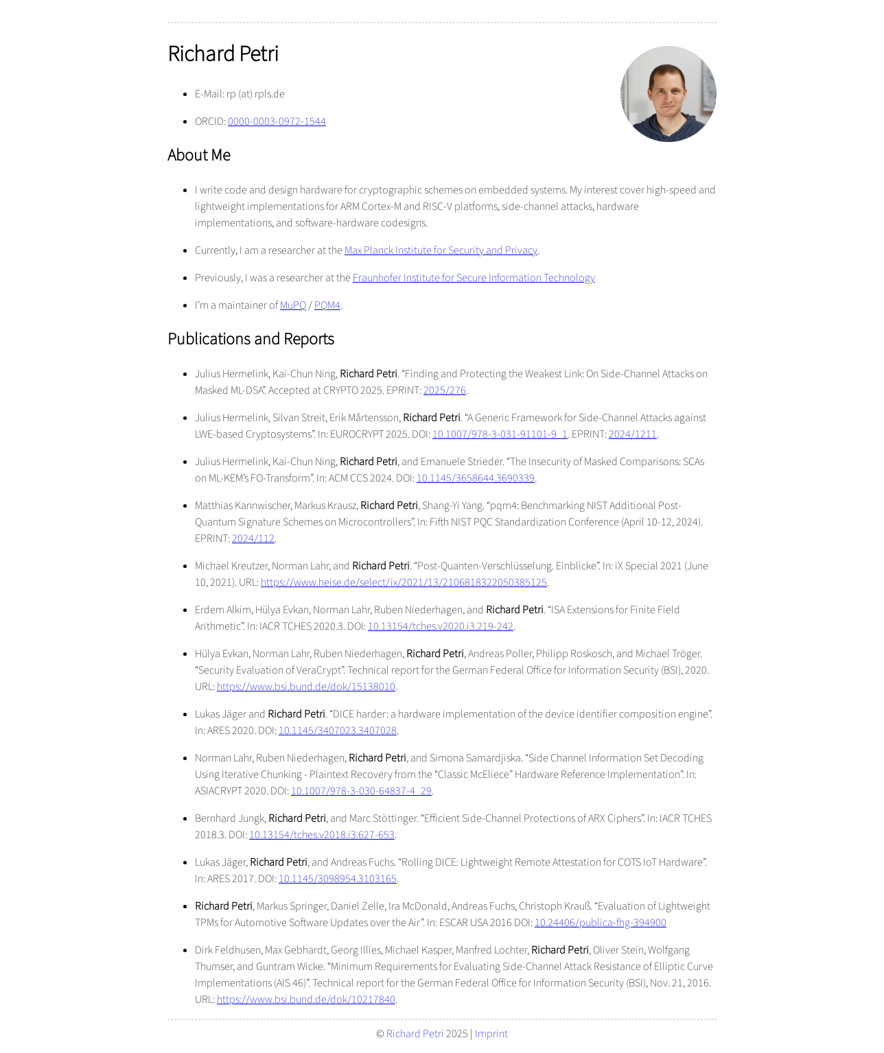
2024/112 (253, 538)
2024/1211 (633, 434)
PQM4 (327, 305)
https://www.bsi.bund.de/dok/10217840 (306, 999)
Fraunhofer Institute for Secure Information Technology (474, 277)
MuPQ (293, 305)
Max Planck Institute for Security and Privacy (441, 250)
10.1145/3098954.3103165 (338, 878)
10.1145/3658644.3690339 (476, 478)
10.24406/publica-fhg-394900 (600, 922)
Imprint (491, 1033)
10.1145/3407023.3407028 (338, 730)
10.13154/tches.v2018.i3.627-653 (322, 834)
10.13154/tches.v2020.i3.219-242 (440, 626)
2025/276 (444, 390)
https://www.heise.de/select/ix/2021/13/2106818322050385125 (404, 582)
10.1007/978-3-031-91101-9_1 (500, 434)
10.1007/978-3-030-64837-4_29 (361, 790)
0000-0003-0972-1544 (277, 121)
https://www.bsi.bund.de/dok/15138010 (306, 686)
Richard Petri (415, 1033)
